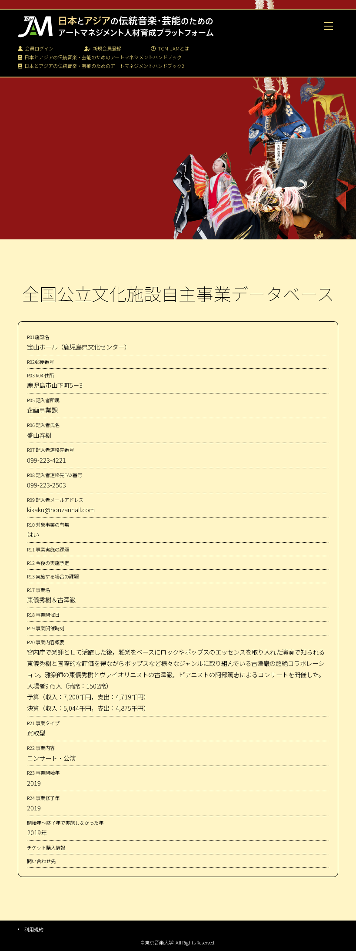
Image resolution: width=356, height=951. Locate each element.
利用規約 (33, 929)
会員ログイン (35, 48)
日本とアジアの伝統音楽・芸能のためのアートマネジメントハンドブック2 (101, 65)
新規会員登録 (102, 48)
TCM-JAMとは (170, 48)
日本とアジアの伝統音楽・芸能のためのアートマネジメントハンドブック (100, 57)
